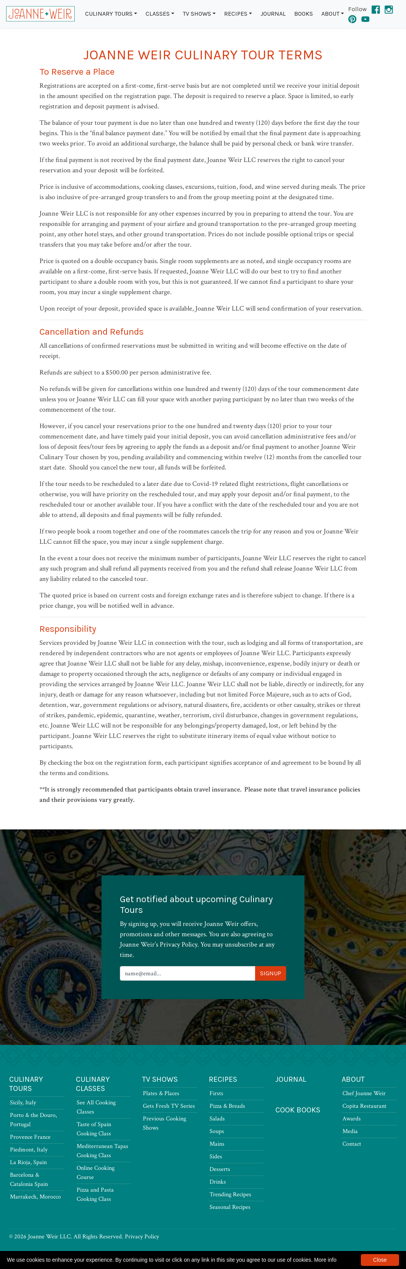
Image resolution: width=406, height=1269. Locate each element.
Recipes (235, 13)
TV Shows (197, 13)
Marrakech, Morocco (35, 1197)
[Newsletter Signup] (187, 973)
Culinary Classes (93, 1084)
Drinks (218, 1182)
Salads (217, 1119)
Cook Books (297, 1109)
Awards (351, 1119)
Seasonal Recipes (230, 1207)
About (330, 13)
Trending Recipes (230, 1195)
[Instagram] (389, 9)
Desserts (220, 1169)
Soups (217, 1131)
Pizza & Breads (227, 1106)
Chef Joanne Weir (364, 1093)
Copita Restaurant (364, 1106)
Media (350, 1131)
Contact (351, 1144)
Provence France (30, 1137)
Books (303, 13)
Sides (216, 1157)
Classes (158, 13)
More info (325, 1260)
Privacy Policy (142, 1237)
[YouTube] (365, 18)
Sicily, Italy (23, 1103)
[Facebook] (376, 9)
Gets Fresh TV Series (169, 1106)
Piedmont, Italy (28, 1150)
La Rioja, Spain (28, 1162)
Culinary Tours (109, 13)
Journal (273, 13)
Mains (217, 1144)
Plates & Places (161, 1093)
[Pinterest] (352, 18)
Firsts (216, 1093)
